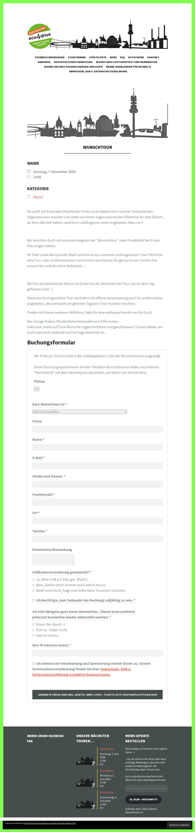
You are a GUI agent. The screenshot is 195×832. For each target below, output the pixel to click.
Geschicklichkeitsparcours (73, 62)
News (113, 57)
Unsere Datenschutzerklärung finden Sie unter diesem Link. (50, 823)
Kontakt (153, 57)
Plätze (39, 381)
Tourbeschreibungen (49, 57)
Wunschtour (107, 755)
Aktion (38, 196)
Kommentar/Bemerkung (52, 555)
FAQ (122, 57)
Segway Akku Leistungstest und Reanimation (126, 62)
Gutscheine (136, 57)
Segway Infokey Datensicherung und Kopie (73, 66)
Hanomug (44, 62)
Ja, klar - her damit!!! (146, 807)
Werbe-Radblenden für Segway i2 (128, 66)
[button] (97, 113)
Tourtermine (77, 57)
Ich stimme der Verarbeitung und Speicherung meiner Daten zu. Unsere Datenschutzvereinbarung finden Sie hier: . (91, 676)
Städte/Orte (98, 57)
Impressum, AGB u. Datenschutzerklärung (98, 71)
